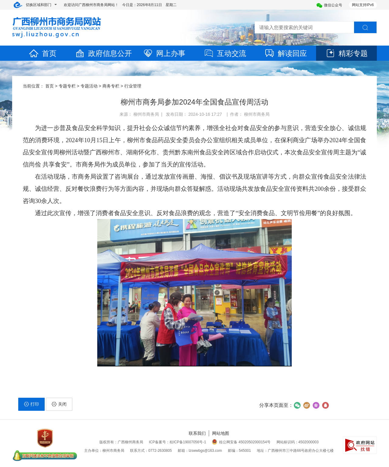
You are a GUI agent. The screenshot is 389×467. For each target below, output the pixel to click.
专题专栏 (67, 86)
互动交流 (225, 53)
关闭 (59, 404)
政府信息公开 (103, 53)
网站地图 (220, 433)
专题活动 (89, 86)
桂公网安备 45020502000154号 (241, 442)
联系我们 (197, 433)
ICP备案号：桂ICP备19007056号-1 (177, 442)
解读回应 (285, 53)
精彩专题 (346, 53)
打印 (31, 404)
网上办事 (164, 53)
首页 (43, 53)
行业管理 (132, 86)
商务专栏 (110, 86)
